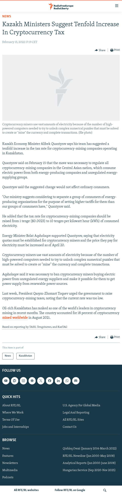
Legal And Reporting (76, 412)
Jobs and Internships (15, 427)
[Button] (100, 50)
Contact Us (69, 427)
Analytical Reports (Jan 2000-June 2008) (89, 462)
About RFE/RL (11, 405)
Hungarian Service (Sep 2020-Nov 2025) (89, 470)
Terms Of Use (11, 419)
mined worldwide (15, 318)
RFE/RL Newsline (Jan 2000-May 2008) (89, 455)
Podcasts (7, 477)
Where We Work (13, 412)
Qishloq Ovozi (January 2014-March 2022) (90, 448)
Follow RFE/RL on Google (70, 490)
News (6, 16)
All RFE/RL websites (26, 490)
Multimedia (10, 470)
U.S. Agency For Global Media (81, 405)
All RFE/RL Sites (73, 419)
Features (7, 455)
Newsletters (10, 462)
